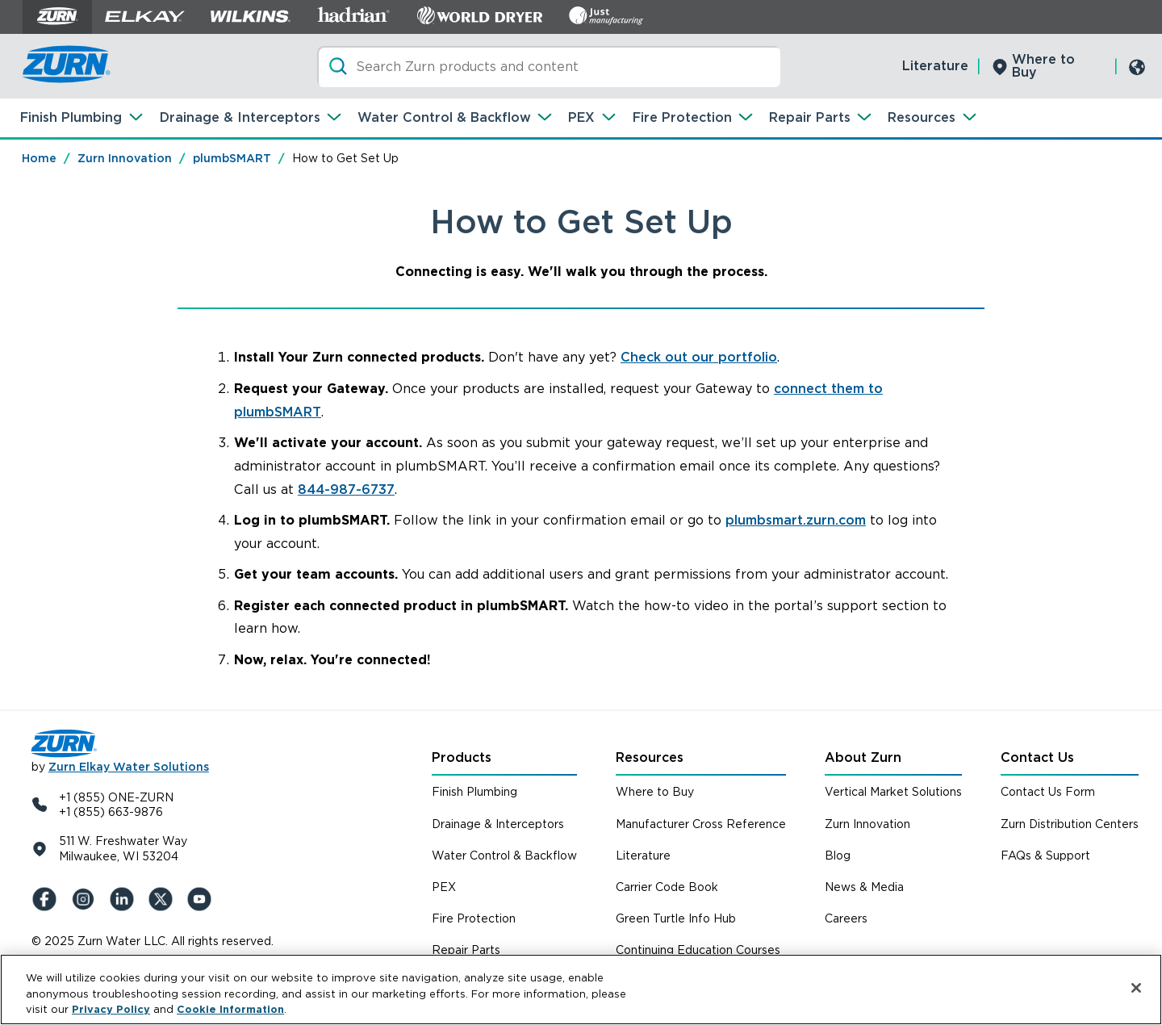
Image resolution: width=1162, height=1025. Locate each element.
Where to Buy (1043, 66)
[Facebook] (47, 899)
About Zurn (863, 757)
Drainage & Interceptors (240, 117)
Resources (921, 117)
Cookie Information (230, 1009)
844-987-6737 (346, 489)
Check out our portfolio (699, 357)
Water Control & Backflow (444, 117)
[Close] (1136, 988)
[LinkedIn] (125, 899)
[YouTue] (202, 899)
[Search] (548, 66)
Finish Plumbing (71, 117)
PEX (581, 117)
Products (461, 757)
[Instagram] (86, 899)
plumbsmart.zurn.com (795, 520)
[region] (581, 989)
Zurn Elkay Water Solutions (128, 766)
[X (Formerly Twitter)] (164, 899)
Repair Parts (810, 117)
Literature (935, 65)
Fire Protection (682, 117)
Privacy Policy (111, 1009)
